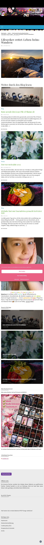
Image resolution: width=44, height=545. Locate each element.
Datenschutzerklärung (24, 279)
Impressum (4, 520)
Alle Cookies (22, 271)
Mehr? (32, 301)
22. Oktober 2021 (6, 45)
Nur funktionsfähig (22, 275)
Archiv (2, 531)
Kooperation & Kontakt (7, 528)
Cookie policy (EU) (6, 525)
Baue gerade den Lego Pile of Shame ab (14, 325)
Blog (2, 208)
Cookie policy (16, 279)
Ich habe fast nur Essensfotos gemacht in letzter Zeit (21, 212)
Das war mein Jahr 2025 (9, 354)
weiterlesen (4, 228)
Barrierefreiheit (6, 474)
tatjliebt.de (5, 458)
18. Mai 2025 (4, 216)
